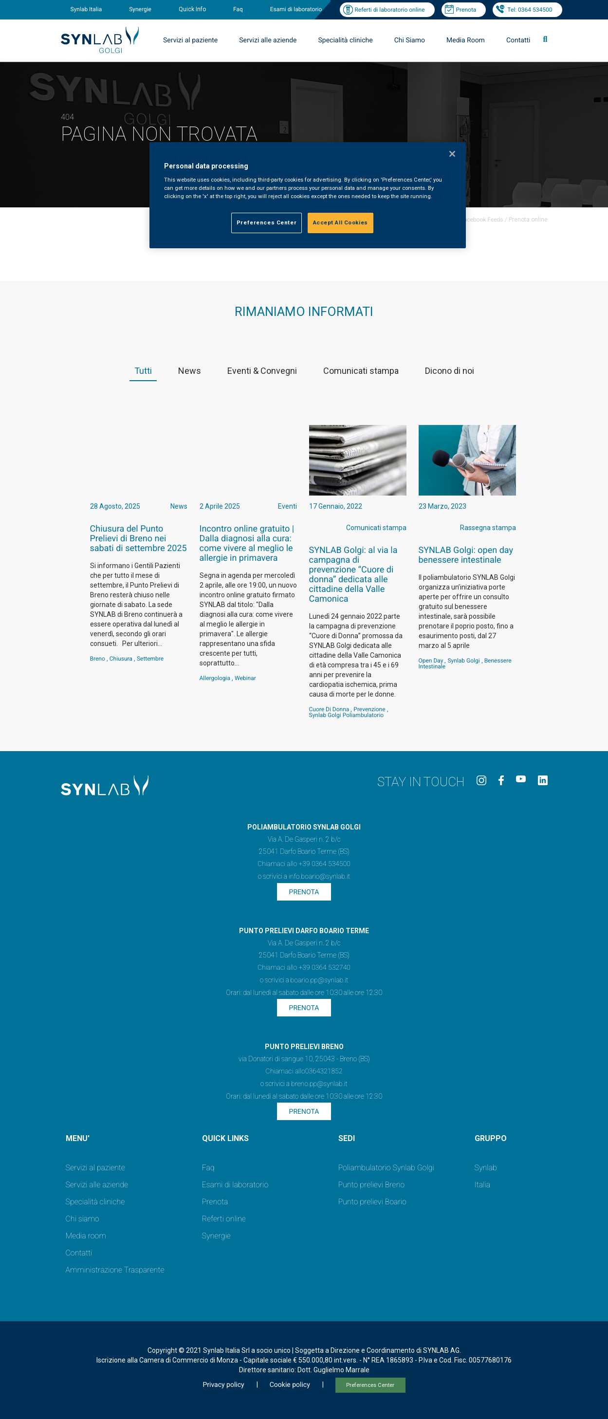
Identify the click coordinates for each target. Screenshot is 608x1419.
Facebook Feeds (482, 219)
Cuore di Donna (329, 709)
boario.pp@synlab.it (320, 980)
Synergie (140, 9)
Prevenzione (369, 709)
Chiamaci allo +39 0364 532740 (304, 968)
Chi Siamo (409, 40)
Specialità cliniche (345, 40)
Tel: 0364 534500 (529, 9)
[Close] (452, 154)
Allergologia (215, 678)
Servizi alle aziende (267, 40)
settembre (150, 658)
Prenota (466, 9)
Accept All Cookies (340, 222)
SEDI (346, 1138)
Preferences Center (370, 1385)
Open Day (431, 660)
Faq (238, 9)
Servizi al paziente (190, 40)
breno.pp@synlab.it (319, 1084)
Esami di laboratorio (296, 9)
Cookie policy (290, 1385)
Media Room (465, 40)
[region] (307, 195)
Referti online (224, 1218)
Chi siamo (82, 1218)
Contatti (518, 40)
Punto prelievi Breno (371, 1184)
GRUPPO (491, 1138)
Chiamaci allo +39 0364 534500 (304, 864)
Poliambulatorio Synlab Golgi (386, 1167)
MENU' (78, 1138)
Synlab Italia (86, 9)
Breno (97, 658)
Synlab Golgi (463, 660)
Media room (86, 1235)
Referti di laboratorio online (389, 9)
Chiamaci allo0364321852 (304, 1071)
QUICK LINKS (225, 1138)
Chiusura (121, 658)
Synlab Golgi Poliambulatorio (346, 715)
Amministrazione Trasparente (115, 1269)
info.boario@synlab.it (319, 877)
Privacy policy (223, 1385)
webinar (245, 678)
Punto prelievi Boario (372, 1201)
